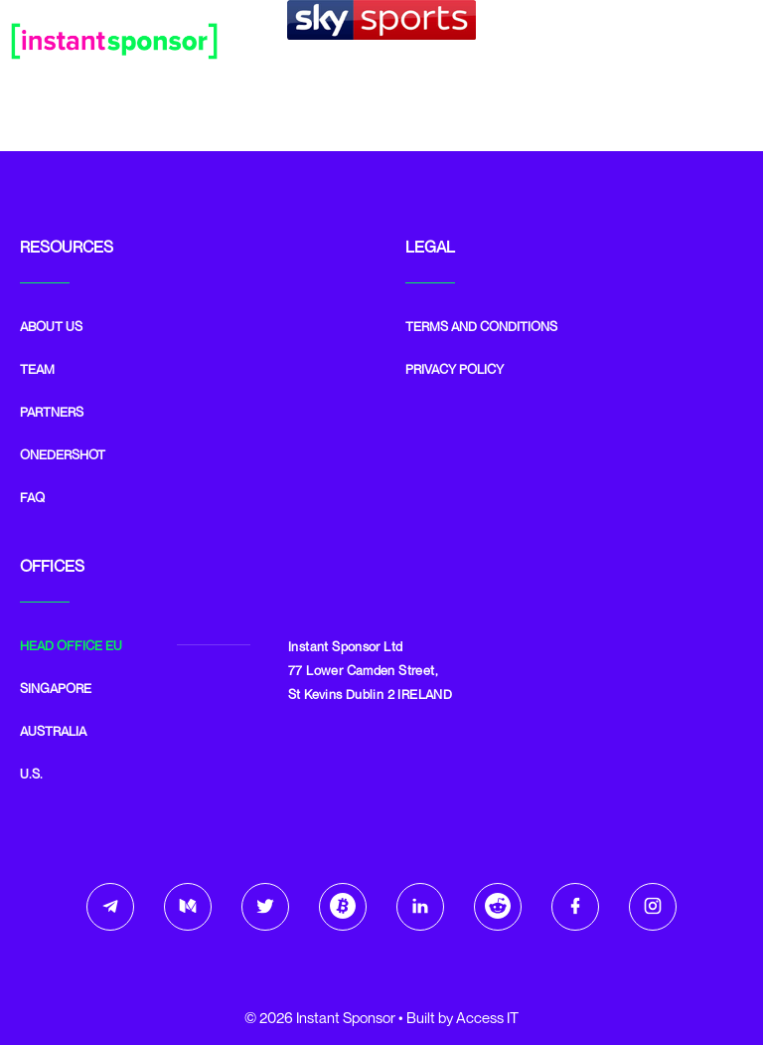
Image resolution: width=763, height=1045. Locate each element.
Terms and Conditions (481, 326)
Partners (51, 412)
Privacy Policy (454, 369)
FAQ (32, 497)
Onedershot (62, 454)
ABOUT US (51, 326)
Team (37, 369)
